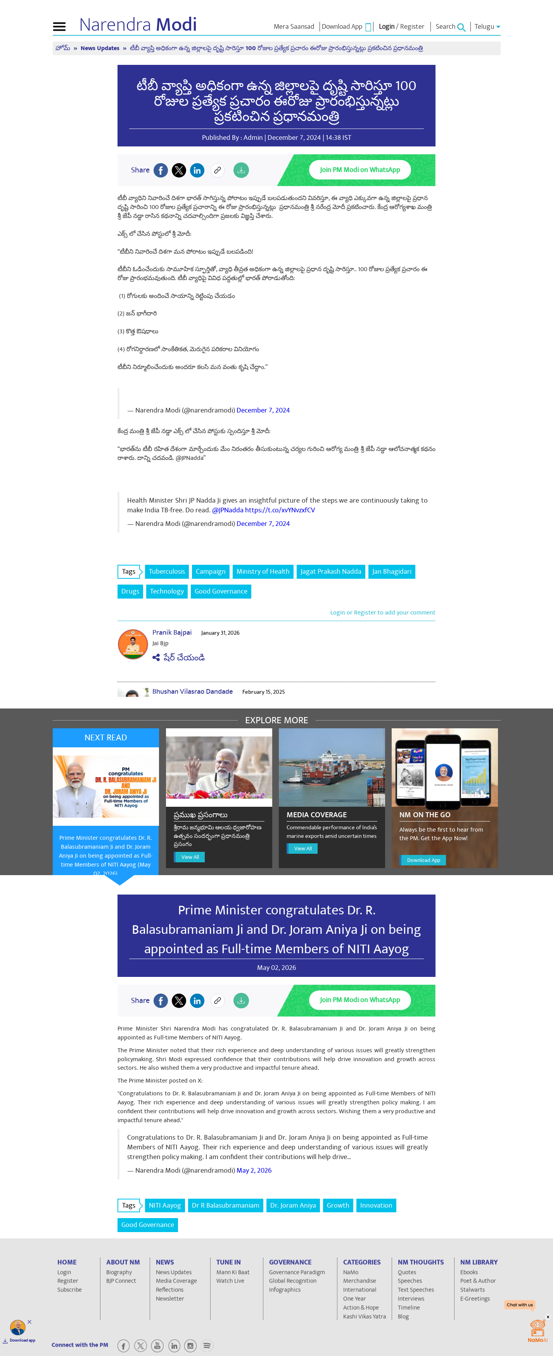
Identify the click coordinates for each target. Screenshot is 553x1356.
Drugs (130, 591)
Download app (22, 1340)
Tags (131, 571)
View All (190, 857)
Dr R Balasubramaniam (225, 1205)
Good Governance (221, 591)
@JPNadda (228, 510)
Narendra (138, 25)
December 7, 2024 (263, 410)
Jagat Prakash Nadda (331, 571)
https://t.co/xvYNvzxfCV (280, 510)
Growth (338, 1205)
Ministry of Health (263, 571)
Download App (423, 860)
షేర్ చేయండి (178, 658)
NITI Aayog (165, 1205)
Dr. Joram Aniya (293, 1205)
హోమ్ (63, 48)
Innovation (376, 1205)
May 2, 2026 (254, 1170)
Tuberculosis (167, 571)
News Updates (101, 48)
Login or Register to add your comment (382, 613)
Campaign (211, 571)
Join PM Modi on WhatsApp (360, 170)
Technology (167, 591)
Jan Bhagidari (391, 571)
